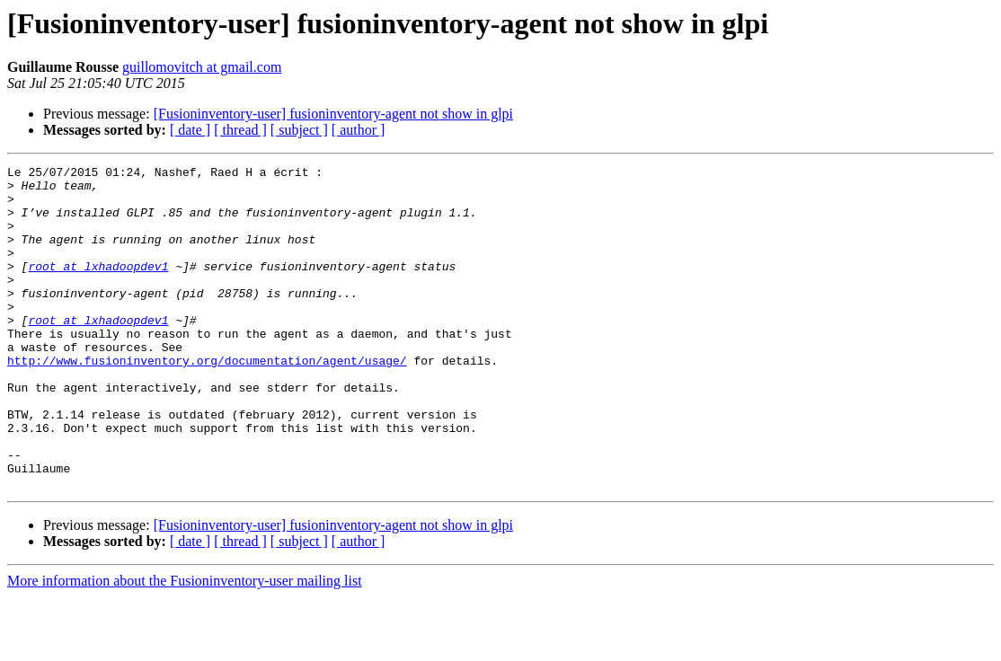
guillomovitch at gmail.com (201, 67)
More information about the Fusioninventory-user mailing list (184, 645)
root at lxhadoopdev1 (98, 287)
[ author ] (358, 129)
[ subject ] (299, 129)
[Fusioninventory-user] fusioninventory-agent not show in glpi (333, 113)
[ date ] (190, 129)
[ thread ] (240, 129)
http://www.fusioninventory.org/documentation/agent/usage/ (207, 400)
